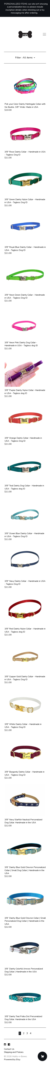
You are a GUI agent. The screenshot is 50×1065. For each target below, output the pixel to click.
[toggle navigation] (44, 34)
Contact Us (9, 1049)
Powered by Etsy (12, 1059)
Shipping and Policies (13, 1052)
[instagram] (5, 1044)
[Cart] (42, 1056)
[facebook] (9, 1044)
